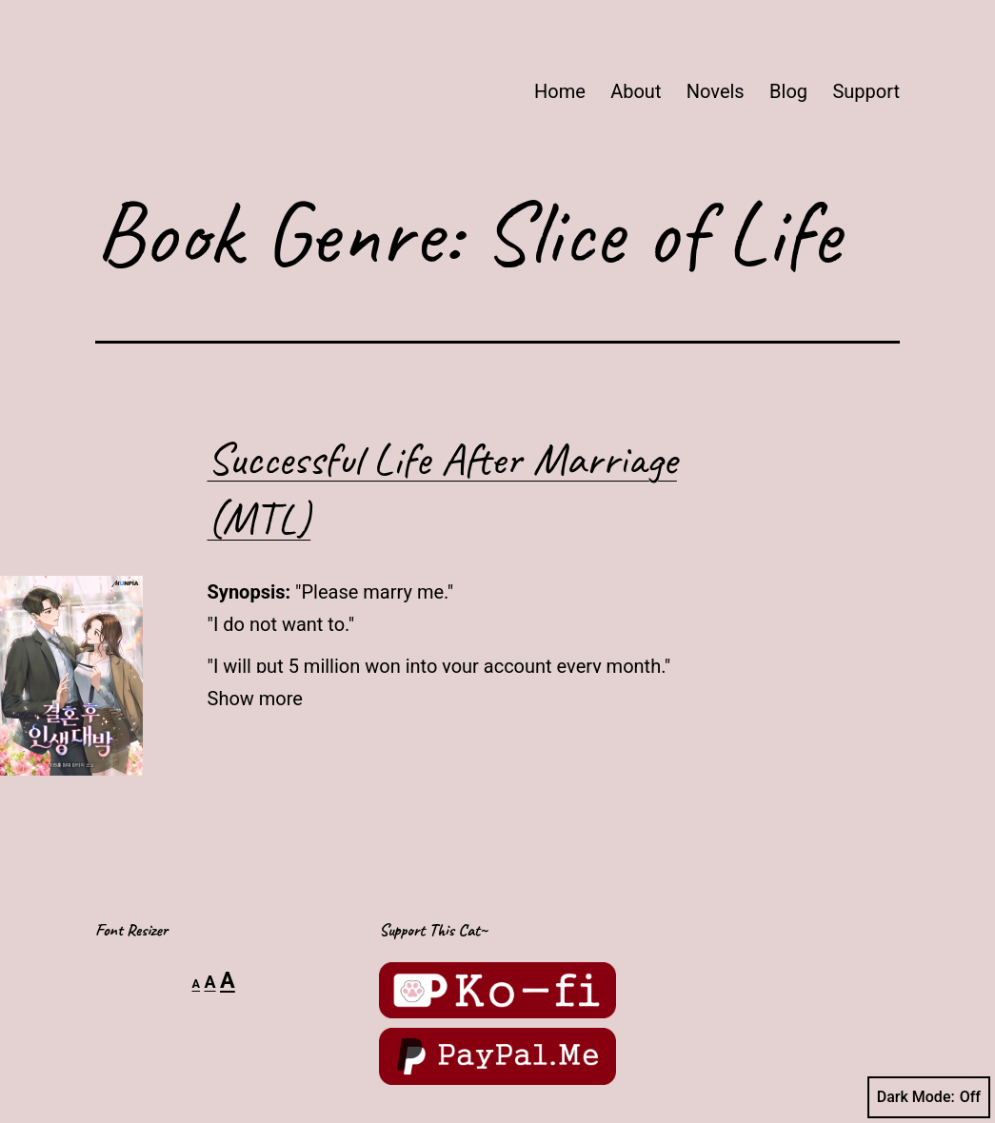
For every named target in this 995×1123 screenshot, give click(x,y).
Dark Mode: (929, 1097)
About (635, 91)
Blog (788, 91)
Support (866, 91)
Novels (716, 91)
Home (560, 91)
